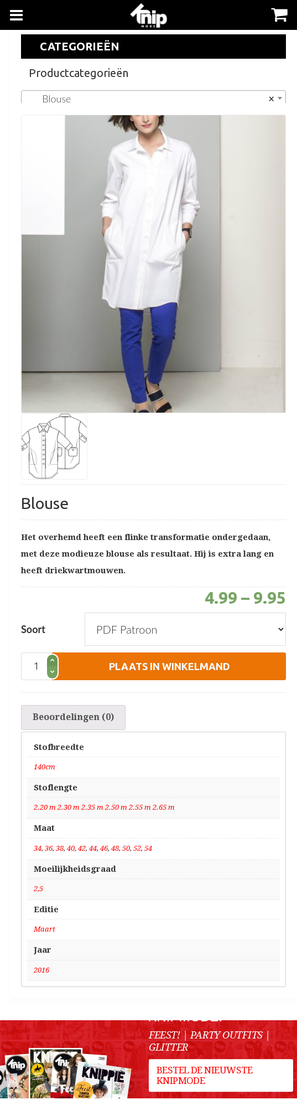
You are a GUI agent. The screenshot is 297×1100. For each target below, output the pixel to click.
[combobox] (153, 98)
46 (104, 850)
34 (37, 850)
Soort (33, 629)
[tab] (73, 718)
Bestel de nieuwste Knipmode (205, 1078)
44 (93, 850)
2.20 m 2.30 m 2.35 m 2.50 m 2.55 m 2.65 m (104, 809)
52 (137, 850)
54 (148, 850)
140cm (44, 768)
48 (115, 850)
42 (82, 850)
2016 (41, 972)
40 (71, 850)
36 (49, 850)
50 (126, 850)
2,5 (38, 890)
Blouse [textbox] (150, 98)
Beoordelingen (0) (73, 718)
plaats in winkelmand (169, 666)
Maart (44, 931)
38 (60, 850)
